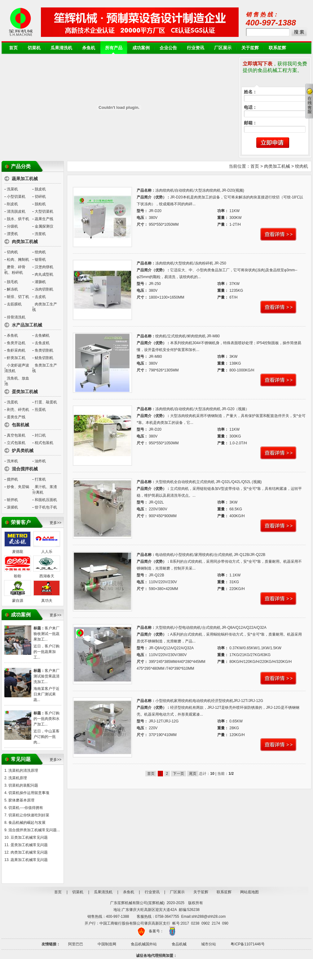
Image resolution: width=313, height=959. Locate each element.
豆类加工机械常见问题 (29, 837)
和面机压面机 (46, 500)
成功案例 (141, 48)
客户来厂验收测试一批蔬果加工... (46, 634)
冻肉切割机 (44, 289)
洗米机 (12, 461)
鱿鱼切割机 (44, 358)
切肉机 (12, 252)
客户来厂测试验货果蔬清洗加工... (46, 676)
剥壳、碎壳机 (18, 409)
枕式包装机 (44, 443)
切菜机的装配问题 (23, 785)
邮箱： (250, 123)
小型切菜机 (16, 196)
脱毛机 (12, 282)
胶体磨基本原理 (21, 800)
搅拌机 (12, 479)
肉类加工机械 (277, 166)
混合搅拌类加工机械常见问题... (34, 830)
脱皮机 (40, 189)
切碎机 (40, 196)
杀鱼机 (88, 48)
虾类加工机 (16, 358)
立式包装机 (16, 443)
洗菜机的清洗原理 (23, 770)
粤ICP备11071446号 (247, 944)
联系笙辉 (277, 48)
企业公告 (168, 48)
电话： (250, 107)
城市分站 (208, 944)
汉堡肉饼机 (44, 267)
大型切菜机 (44, 211)
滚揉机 (12, 507)
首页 (13, 48)
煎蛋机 (40, 409)
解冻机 (12, 289)
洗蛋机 (12, 402)
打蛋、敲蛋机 (46, 402)
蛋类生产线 (16, 417)
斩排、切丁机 (18, 297)
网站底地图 (249, 892)
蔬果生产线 (44, 219)
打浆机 (40, 479)
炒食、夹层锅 (18, 487)
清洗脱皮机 (16, 211)
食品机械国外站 (144, 944)
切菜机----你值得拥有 (25, 808)
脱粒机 (40, 204)
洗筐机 (40, 234)
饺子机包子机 (46, 507)
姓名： (250, 92)
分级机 (12, 226)
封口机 (40, 435)
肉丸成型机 (44, 274)
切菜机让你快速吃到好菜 (28, 815)
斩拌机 (12, 500)
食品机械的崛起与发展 (27, 822)
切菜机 (34, 48)
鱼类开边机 (16, 343)
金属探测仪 (44, 226)
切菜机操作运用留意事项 (28, 793)
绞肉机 (40, 252)
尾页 (192, 773)
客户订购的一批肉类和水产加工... (46, 718)
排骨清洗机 (16, 317)
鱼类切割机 (44, 350)
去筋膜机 (14, 304)
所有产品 (113, 48)
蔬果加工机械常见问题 (29, 860)
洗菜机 (12, 189)
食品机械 (179, 944)
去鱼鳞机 (42, 335)
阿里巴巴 (75, 944)
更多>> (55, 523)
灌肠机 (40, 282)
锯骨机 (40, 259)
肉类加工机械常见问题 (29, 852)
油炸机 (40, 461)
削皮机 (12, 204)
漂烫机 (12, 234)
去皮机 (40, 297)
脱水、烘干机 (18, 219)
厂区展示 (222, 48)
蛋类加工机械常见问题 (29, 845)
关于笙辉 (250, 48)
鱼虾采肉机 (16, 350)
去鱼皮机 (42, 343)
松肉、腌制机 (18, 259)
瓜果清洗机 (61, 48)
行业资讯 (195, 48)
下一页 (178, 773)
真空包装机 (16, 435)
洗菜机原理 (17, 778)
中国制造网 (107, 944)
